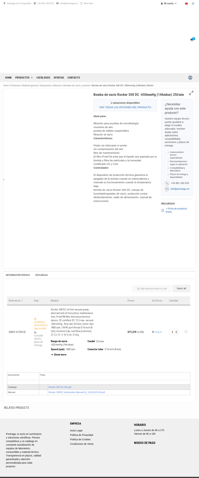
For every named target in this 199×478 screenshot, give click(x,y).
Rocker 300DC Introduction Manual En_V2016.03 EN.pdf (76, 392)
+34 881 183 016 (45, 3)
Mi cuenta (170, 3)
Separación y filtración (51, 85)
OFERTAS (59, 77)
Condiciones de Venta (81, 444)
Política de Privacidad (81, 435)
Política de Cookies (80, 439)
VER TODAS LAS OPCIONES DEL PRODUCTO (125, 107)
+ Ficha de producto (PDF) (174, 210)
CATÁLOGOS (43, 77)
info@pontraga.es (69, 3)
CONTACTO (73, 77)
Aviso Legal (76, 430)
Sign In (158, 332)
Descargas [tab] (41, 275)
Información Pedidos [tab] (18, 275)
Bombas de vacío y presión (76, 85)
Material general (30, 85)
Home (8, 77)
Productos (24, 77)
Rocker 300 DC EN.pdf (59, 387)
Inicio (6, 85)
